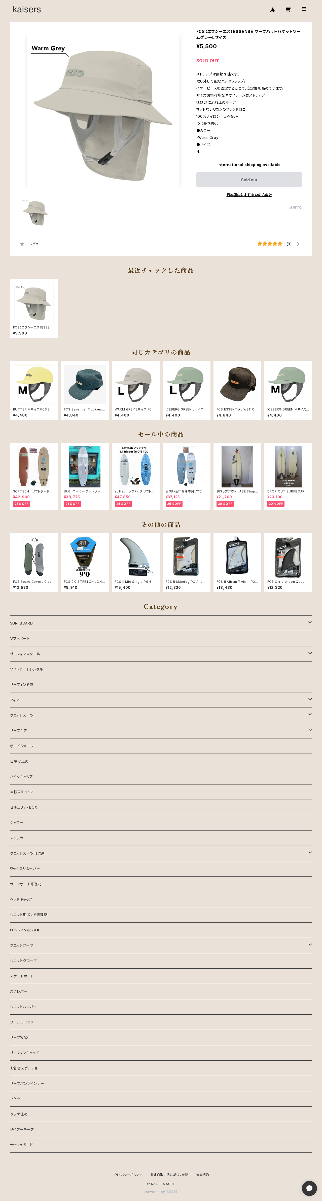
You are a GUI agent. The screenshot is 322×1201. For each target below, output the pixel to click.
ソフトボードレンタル (26, 669)
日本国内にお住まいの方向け (249, 195)
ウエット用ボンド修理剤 (29, 915)
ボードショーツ (22, 746)
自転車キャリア (22, 792)
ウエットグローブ (23, 961)
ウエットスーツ (22, 715)
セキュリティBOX (24, 807)
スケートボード (22, 976)
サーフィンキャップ (24, 1053)
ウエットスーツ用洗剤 (27, 853)
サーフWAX (19, 1037)
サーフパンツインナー (27, 1083)
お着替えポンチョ (23, 1068)
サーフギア (18, 730)
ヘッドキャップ (21, 899)
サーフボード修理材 (26, 884)
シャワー (16, 822)
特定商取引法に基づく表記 (169, 1175)
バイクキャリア (21, 776)
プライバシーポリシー (127, 1175)
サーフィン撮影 (22, 684)
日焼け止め (19, 761)
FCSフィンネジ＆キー (27, 930)
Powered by (161, 1192)
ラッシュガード (21, 1145)
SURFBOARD (21, 623)
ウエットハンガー (23, 1007)
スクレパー (18, 991)
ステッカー (18, 838)
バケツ (15, 1099)
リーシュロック (22, 1022)
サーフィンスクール (25, 654)
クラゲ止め (19, 1114)
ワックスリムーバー (25, 868)
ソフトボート (20, 638)
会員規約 (202, 1175)
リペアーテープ (22, 1129)
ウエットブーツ (21, 945)
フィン (14, 700)
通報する (296, 207)
